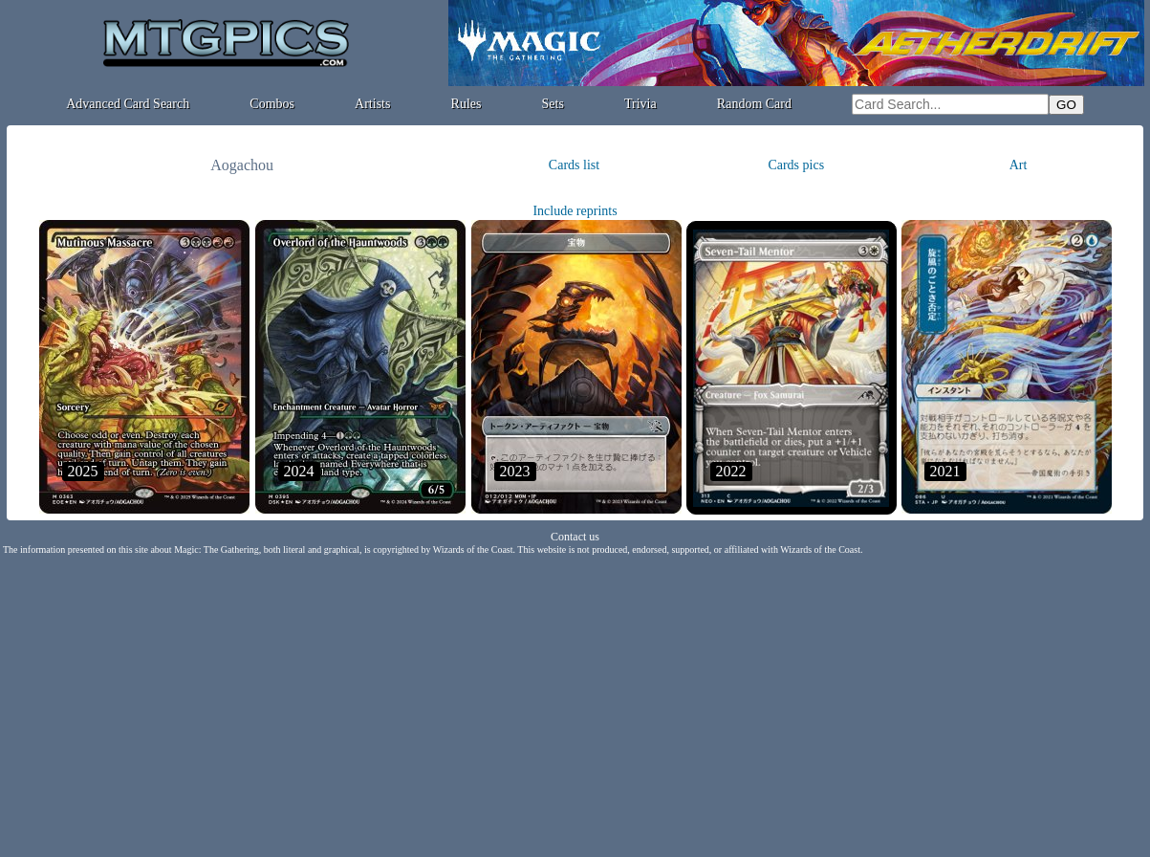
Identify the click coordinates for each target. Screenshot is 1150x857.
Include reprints (574, 211)
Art (1018, 165)
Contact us (575, 536)
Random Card (754, 104)
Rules (466, 104)
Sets (553, 104)
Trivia (640, 104)
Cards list (574, 165)
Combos (272, 104)
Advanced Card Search (127, 104)
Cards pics (796, 165)
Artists (372, 104)
